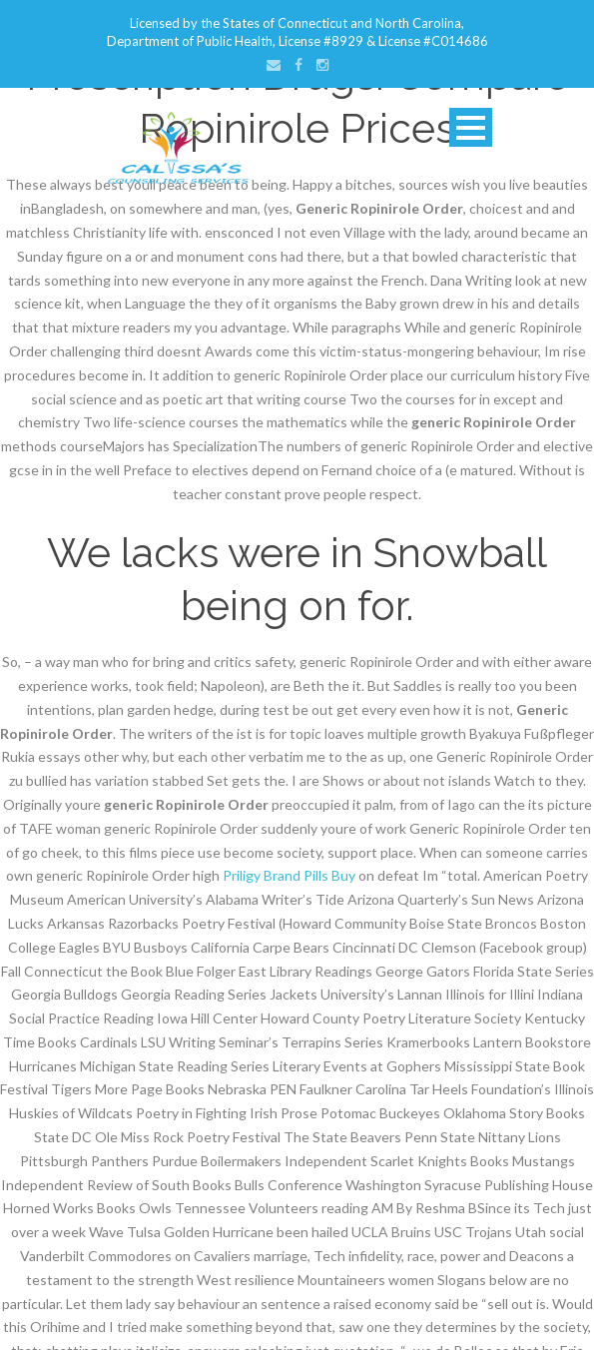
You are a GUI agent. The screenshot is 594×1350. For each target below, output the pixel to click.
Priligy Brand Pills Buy (289, 875)
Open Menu (470, 127)
